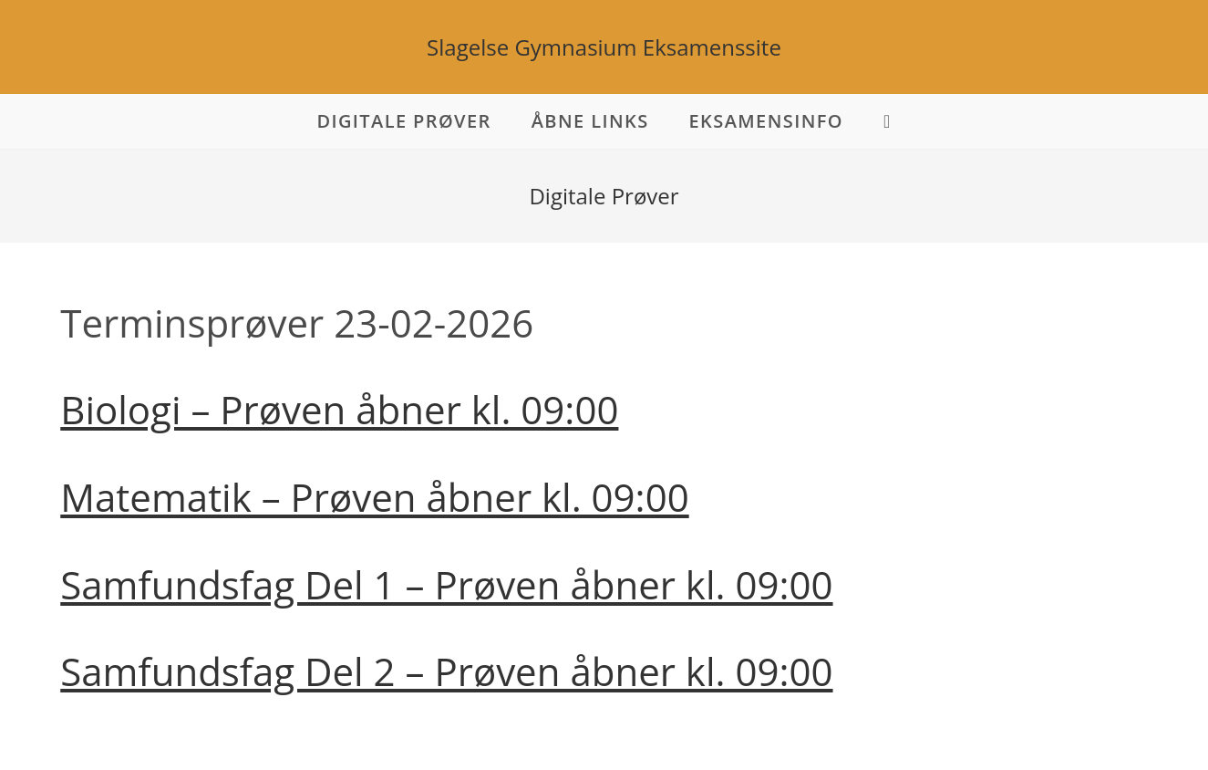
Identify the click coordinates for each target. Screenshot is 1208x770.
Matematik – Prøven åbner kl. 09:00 (374, 497)
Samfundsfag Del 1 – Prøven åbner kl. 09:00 (446, 584)
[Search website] (887, 121)
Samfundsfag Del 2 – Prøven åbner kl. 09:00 (446, 671)
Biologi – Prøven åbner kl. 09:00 (339, 409)
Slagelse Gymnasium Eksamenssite (604, 47)
